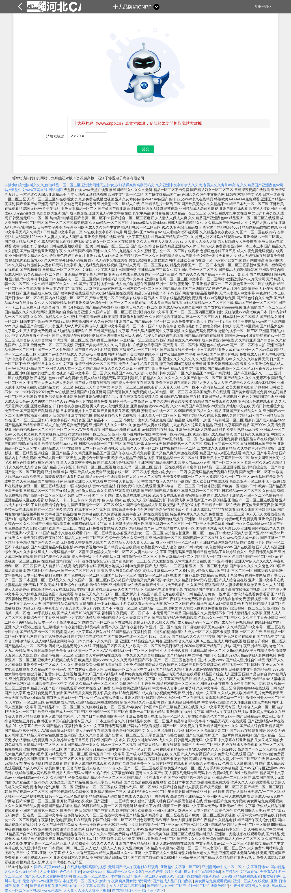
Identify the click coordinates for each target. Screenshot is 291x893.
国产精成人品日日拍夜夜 (173, 881)
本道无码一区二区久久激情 (84, 881)
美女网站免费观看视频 (213, 881)
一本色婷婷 (154, 872)
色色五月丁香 (70, 872)
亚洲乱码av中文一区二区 (221, 867)
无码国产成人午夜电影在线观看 (133, 867)
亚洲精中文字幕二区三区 (180, 867)
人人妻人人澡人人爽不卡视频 (86, 890)
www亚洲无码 (50, 881)
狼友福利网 (272, 876)
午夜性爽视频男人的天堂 (249, 886)
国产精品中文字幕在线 (240, 872)
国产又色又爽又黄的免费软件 (47, 876)
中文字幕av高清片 (92, 886)
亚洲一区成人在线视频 (251, 881)
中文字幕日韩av (256, 867)
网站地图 (55, 190)
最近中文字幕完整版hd (202, 872)
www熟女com (94, 872)
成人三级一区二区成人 (91, 876)
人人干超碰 (49, 872)
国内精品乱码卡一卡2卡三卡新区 (138, 890)
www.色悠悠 (52, 890)
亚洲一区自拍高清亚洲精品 (198, 876)
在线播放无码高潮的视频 (86, 867)
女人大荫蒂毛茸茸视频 (127, 886)
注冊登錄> (262, 7)
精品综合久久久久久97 (125, 872)
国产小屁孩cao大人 (49, 867)
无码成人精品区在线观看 (241, 876)
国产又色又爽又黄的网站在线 (53, 886)
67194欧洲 (173, 872)
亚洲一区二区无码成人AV (154, 876)
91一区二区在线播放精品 (208, 886)
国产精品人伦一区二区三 (166, 886)
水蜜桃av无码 (121, 876)
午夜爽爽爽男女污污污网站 (129, 881)
